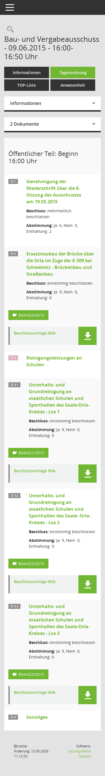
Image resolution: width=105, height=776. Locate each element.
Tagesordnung (73, 72)
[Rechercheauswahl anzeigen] (9, 29)
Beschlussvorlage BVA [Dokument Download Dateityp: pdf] (34, 333)
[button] (87, 336)
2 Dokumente (24, 124)
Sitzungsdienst (79, 754)
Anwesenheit (72, 85)
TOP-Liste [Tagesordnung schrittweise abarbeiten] (26, 85)
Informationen (27, 72)
